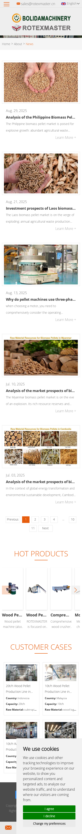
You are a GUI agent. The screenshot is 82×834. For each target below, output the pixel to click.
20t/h (22, 704)
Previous (13, 519)
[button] (75, 590)
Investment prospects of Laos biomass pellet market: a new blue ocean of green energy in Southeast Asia (41, 208)
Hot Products (41, 553)
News (29, 44)
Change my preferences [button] (49, 823)
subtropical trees (34, 709)
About (18, 44)
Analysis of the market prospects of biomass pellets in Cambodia (41, 481)
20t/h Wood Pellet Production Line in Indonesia (18, 689)
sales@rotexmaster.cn (38, 3)
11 (33, 528)
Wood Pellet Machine (41, 615)
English (73, 3)
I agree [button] (49, 809)
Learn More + (65, 137)
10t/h (61, 704)
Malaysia (62, 698)
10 (72, 519)
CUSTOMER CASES (41, 647)
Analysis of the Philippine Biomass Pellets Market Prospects (41, 117)
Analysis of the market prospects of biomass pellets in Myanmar (41, 390)
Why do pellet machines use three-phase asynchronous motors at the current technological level (41, 299)
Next (45, 528)
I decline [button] (49, 816)
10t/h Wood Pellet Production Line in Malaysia (57, 689)
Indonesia (23, 698)
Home (6, 44)
